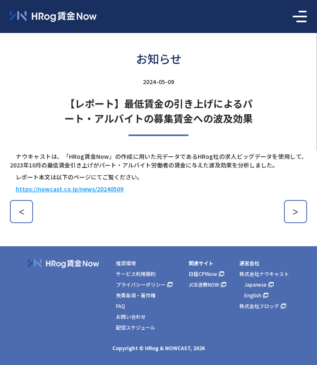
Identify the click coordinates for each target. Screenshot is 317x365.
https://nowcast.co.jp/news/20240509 (69, 189)
